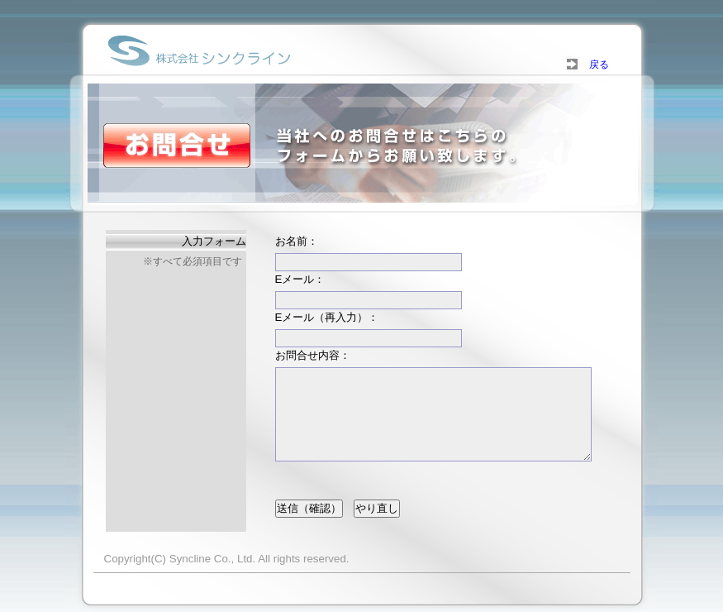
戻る (594, 64)
